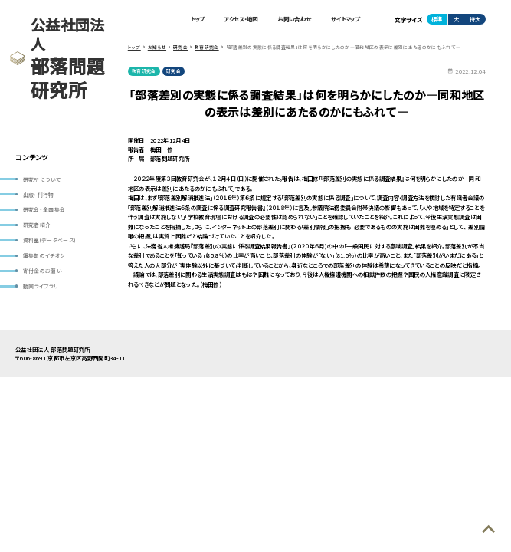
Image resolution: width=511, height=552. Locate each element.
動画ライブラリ (40, 289)
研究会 (174, 71)
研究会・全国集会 (44, 211)
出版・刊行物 (38, 195)
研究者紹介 (37, 226)
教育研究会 (144, 71)
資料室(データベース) (50, 242)
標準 (436, 19)
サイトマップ (345, 19)
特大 (475, 19)
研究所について (42, 179)
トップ (194, 19)
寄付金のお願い (42, 273)
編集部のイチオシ (44, 257)
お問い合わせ (293, 19)
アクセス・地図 (239, 19)
